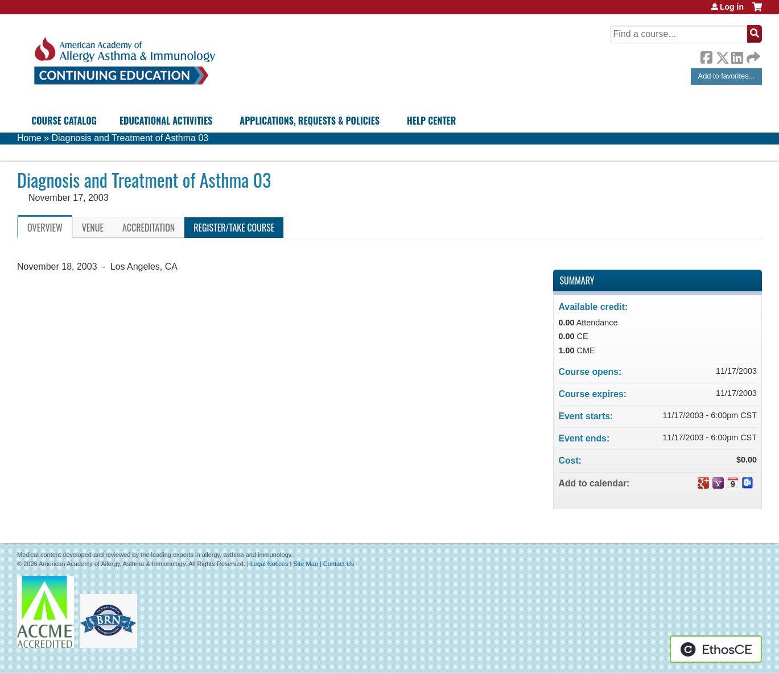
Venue (93, 227)
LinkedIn (737, 56)
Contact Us (338, 563)
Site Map (305, 563)
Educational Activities (165, 120)
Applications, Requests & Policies (310, 120)
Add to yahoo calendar (718, 483)
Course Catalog (64, 120)
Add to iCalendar (733, 482)
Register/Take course (233, 227)
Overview (45, 227)
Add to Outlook (747, 483)
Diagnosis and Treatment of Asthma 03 (129, 138)
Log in (732, 7)
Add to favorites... (726, 76)
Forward (752, 55)
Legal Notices (269, 563)
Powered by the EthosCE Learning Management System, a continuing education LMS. (716, 649)
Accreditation (148, 227)
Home (29, 138)
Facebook (706, 56)
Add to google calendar (703, 483)
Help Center (431, 120)
